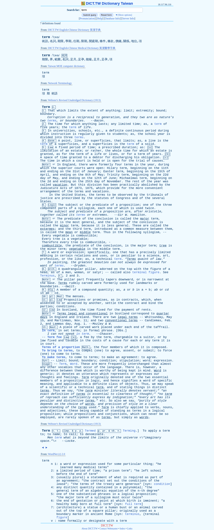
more (139, 188)
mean (69, 232)
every (64, 242)
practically (129, 184)
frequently (95, 279)
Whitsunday (154, 317)
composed (159, 347)
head (43, 272)
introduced (103, 229)
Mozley (97, 323)
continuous (134, 130)
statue (92, 507)
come (60, 354)
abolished (149, 184)
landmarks (144, 283)
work (95, 327)
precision (113, 404)
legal (72, 313)
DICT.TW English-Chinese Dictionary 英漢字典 (74, 29)
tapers (111, 279)
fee (86, 337)
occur (87, 367)
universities (64, 130)
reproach (52, 397)
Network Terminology (60, 83)
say (70, 390)
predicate (100, 205)
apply (152, 430)
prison (114, 470)
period (150, 130)
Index (122, 528)
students (119, 134)
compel (87, 350)
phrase (106, 330)
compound (89, 289)
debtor (97, 157)
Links (129, 528)
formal (94, 330)
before (61, 474)
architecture (69, 507)
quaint (143, 259)
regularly (86, 134)
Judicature (49, 188)
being (122, 370)
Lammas (58, 323)
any (113, 124)
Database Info (112, 18)
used (139, 208)
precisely (148, 252)
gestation (84, 500)
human (113, 507)
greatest (85, 262)
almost (165, 364)
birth (131, 500)
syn (147, 484)
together (47, 215)
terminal (152, 514)
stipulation (129, 360)
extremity (144, 110)
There (96, 317)
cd (167, 289)
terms (51, 120)
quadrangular (72, 269)
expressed (151, 262)
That (51, 110)
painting (60, 262)
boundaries (74, 120)
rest (135, 181)
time (58, 124)
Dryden (79, 265)
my (109, 397)
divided (46, 137)
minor (64, 225)
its (71, 215)
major (144, 218)
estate (76, 150)
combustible (86, 235)
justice (46, 198)
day (42, 178)
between (156, 229)
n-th (141, 490)
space (48, 157)
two (142, 117)
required (136, 477)
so (166, 414)
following (133, 232)
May (100, 174)
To (144, 430)
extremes (99, 215)
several (158, 198)
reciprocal (85, 117)
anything (112, 110)
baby (74, 504)
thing (147, 464)
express (98, 397)
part (80, 279)
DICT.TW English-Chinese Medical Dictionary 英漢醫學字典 (81, 48)
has (106, 184)
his (136, 157)
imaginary (153, 437)
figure (155, 269)
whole (116, 150)
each (101, 208)
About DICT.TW (89, 528)
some (117, 464)
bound (160, 110)
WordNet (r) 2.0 (56, 454)
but (117, 417)
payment (128, 309)
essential (160, 377)
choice (72, 404)
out (117, 480)
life (87, 127)
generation (110, 117)
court (80, 160)
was (165, 181)
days (43, 317)
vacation (60, 184)
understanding (52, 407)
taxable (71, 340)
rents (145, 309)
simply (126, 417)
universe (130, 437)
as (156, 117)
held (96, 160)
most (76, 222)
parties (46, 306)
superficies (101, 140)
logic (95, 380)
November (114, 181)
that (117, 140)
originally (100, 377)
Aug (77, 323)
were (93, 164)
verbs (154, 407)
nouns (167, 407)
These (136, 225)
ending (52, 171)
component (48, 208)
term (46, 37)
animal (144, 507)
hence (115, 380)
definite (116, 130)
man (68, 272)
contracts (130, 299)
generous (132, 484)
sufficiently (80, 397)
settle (110, 303)
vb (113, 431)
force (167, 350)
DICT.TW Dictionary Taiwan (107, 3)
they (134, 117)
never (152, 414)
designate (97, 520)
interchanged (139, 364)
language (114, 367)
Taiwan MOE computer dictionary (66, 66)
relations (82, 255)
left (144, 470)
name (56, 434)
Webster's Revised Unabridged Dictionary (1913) (74, 100)
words (89, 404)
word (55, 252)
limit (128, 110)
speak (69, 334)
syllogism (86, 208)
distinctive (73, 400)
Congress (123, 198)
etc (97, 130)
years (53, 127)
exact (44, 394)
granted (46, 154)
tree (56, 239)
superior (65, 168)
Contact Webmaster (108, 528)
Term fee (54, 337)
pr (103, 431)
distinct (159, 387)
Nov (77, 320)
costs (96, 340)
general (88, 222)
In (49, 130)
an (67, 150)
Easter (108, 171)
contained (104, 487)
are (149, 117)
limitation (49, 150)
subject (71, 205)
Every (46, 235)
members (116, 347)
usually (64, 477)
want (43, 265)
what (67, 437)
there (83, 164)
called (45, 184)
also (126, 272)
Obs (120, 330)
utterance (90, 374)
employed (47, 417)
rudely (74, 283)
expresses (144, 374)
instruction (61, 134)
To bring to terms (57, 350)
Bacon (98, 120)
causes (157, 160)
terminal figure (145, 272)
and (126, 117)
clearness (124, 394)
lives (113, 154)
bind (152, 303)
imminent (150, 500)
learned (66, 467)
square (97, 510)
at (167, 279)
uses (103, 255)
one (145, 205)
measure (142, 229)
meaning (46, 255)
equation (116, 490)
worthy (105, 370)
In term (48, 330)
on (150, 168)
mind (146, 370)
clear (152, 404)
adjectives (56, 410)
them (168, 229)
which (61, 110)
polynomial (132, 487)
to (98, 117)
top (129, 269)
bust (123, 507)
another (95, 303)
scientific (58, 387)
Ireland (82, 317)
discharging (122, 157)
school (150, 134)
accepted (74, 303)
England (69, 164)
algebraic (99, 490)
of (102, 110)
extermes (47, 229)
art (165, 255)
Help (99, 18)
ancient (97, 514)
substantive (86, 494)
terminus (132, 514)
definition (60, 394)
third (77, 229)
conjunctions (116, 414)
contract (132, 303)
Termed (90, 430)
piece (67, 327)
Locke (69, 441)
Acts (63, 188)
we (154, 384)
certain (66, 255)
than (154, 364)
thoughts (47, 377)
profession (49, 259)
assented (47, 303)
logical (158, 410)
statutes (101, 198)
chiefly (122, 407)
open (116, 160)
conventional (97, 313)
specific (164, 380)
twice (149, 208)
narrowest (155, 279)
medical (89, 467)
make (110, 357)
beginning (138, 168)
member (65, 289)
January (93, 171)
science (153, 255)
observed (125, 194)
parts (62, 208)
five (43, 127)
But (73, 184)
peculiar (128, 255)
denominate (94, 434)
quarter (162, 313)
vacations (100, 191)
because (46, 222)
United (67, 194)
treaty (108, 484)
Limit (60, 360)
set (66, 330)
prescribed (111, 147)
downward (126, 279)
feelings (71, 377)
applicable (73, 384)
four (118, 164)
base (51, 283)
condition (107, 360)
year (161, 134)
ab (156, 289)
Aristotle (153, 211)
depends (46, 404)
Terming (129, 430)
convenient (154, 188)
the (83, 110)
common (128, 229)
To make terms (53, 357)
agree (115, 350)
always (130, 262)
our (156, 374)
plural (78, 477)
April (44, 174)
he (159, 464)
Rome (108, 514)
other (51, 367)
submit (148, 350)
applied (136, 407)
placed (106, 327)
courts (79, 168)
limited (124, 124)
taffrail (160, 327)
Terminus (47, 275)
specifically (98, 252)
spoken (83, 417)
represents (120, 374)
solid (149, 144)
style (162, 400)
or (62, 120)
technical (104, 259)
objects (131, 384)
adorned (106, 269)
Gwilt (69, 286)
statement (99, 477)
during (163, 130)
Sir (120, 215)
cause (116, 340)
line (78, 140)
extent (92, 110)
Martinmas (63, 320)
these (73, 410)
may (160, 384)
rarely (70, 417)
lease (60, 484)
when (157, 299)
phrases (104, 494)
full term (133, 504)
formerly (106, 164)
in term (82, 334)
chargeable (123, 337)
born (83, 504)
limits (73, 110)
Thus (107, 232)
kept (132, 370)
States (79, 194)
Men (50, 437)
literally (119, 390)
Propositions (75, 299)
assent (128, 350)
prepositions (85, 414)
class (113, 384)
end (136, 327)
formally (74, 520)
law (42, 340)
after (138, 211)
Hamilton (137, 215)
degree (152, 490)
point (66, 140)
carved (87, 283)
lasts (102, 124)
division (94, 184)
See (165, 272)
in (58, 160)
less (110, 225)
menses (78, 296)
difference (49, 370)
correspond (140, 313)
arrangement (50, 191)
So (111, 400)
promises (100, 299)
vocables (65, 367)
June (112, 178)
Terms (62, 283)
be (114, 194)
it (56, 222)
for (66, 124)
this (81, 184)
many (78, 467)
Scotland (69, 309)
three (68, 137)
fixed (63, 147)
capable (97, 410)
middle (85, 232)
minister (101, 390)
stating (126, 387)
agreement (129, 357)
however (149, 367)
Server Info (128, 18)
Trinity (113, 174)
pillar (90, 269)
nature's (166, 117)
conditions (65, 306)
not (120, 262)
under (118, 327)
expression (75, 252)
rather (96, 150)
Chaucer (106, 334)
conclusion (104, 218)
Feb (167, 320)
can (113, 262)
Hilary (112, 168)
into (58, 137)
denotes (68, 374)
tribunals (155, 194)
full (97, 504)
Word (73, 364)
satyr (96, 272)
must (116, 497)
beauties (101, 262)
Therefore (50, 242)
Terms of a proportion (61, 347)
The (50, 124)
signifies (129, 380)
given (100, 134)
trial (140, 160)
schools (84, 130)
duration (129, 147)
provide (113, 188)
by (161, 184)
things (139, 387)
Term (46, 107)
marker (78, 514)
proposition (129, 205)
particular (132, 464)
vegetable (61, 235)
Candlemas (153, 320)
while (68, 414)
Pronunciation (87, 18)
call (72, 434)
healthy (62, 504)
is (69, 117)
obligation (150, 157)
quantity (105, 289)
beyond (83, 437)
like (78, 259)
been (114, 184)
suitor (148, 337)
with (137, 269)
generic (46, 374)
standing (118, 410)
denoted (117, 377)
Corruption (56, 117)
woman (78, 272)
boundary (47, 114)
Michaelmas (129, 178)
